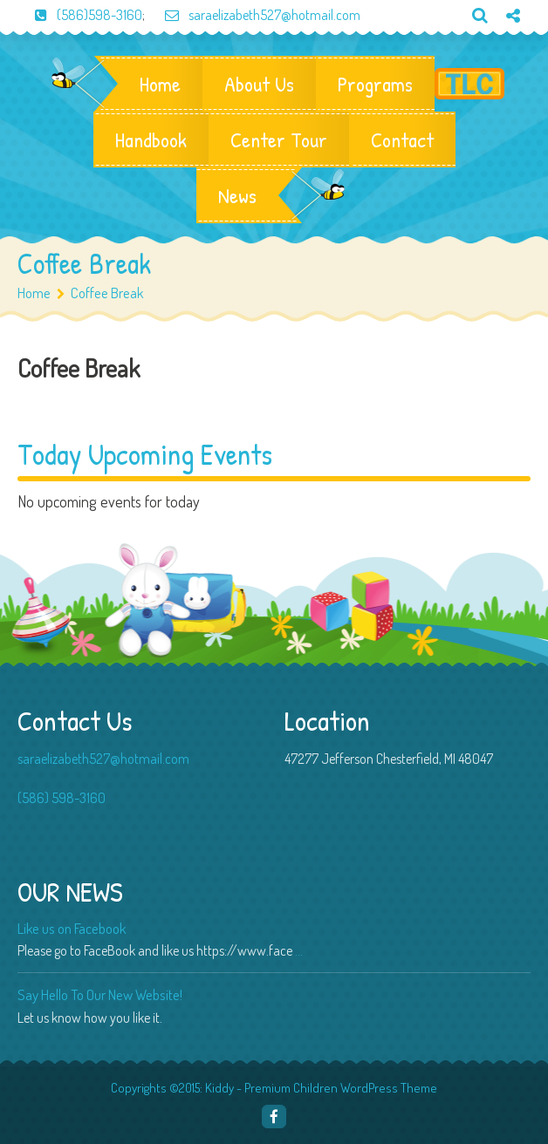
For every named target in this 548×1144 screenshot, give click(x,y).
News (237, 195)
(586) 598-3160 (61, 798)
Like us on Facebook (71, 928)
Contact (402, 139)
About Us (259, 84)
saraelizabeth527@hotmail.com (253, 15)
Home (160, 84)
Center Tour (279, 139)
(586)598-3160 (79, 15)
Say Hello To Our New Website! (99, 994)
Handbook (151, 139)
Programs (375, 84)
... (299, 950)
